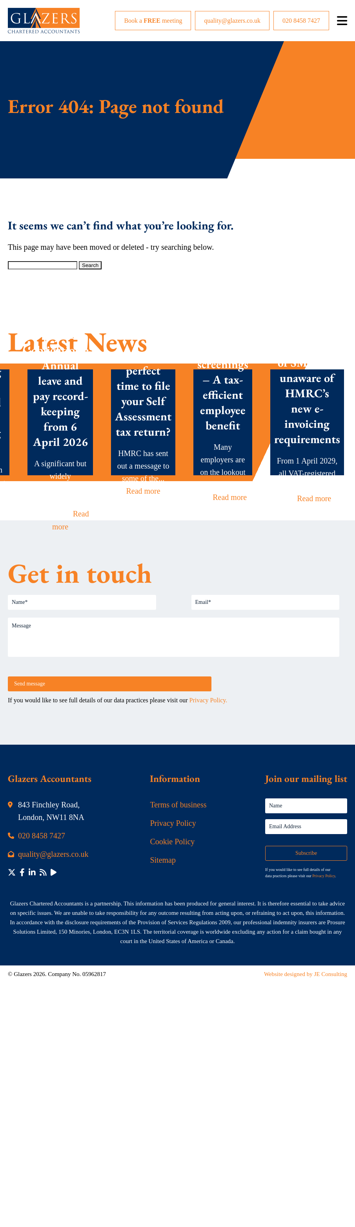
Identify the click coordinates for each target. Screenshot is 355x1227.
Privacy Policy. (208, 700)
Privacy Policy (173, 823)
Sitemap (163, 860)
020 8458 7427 (301, 20)
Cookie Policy (172, 841)
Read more (143, 491)
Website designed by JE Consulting (305, 974)
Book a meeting (153, 20)
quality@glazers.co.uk (232, 20)
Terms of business (178, 804)
